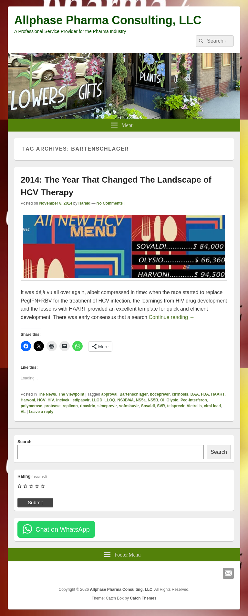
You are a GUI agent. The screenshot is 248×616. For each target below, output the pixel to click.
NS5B (153, 400)
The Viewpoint (71, 394)
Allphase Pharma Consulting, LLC (108, 20)
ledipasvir (80, 400)
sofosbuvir (129, 406)
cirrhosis (180, 394)
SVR (161, 406)
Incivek (62, 400)
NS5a (141, 400)
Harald (84, 203)
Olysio (173, 400)
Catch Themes (143, 598)
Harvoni (28, 400)
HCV (41, 400)
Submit (35, 502)
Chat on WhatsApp (63, 529)
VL (23, 411)
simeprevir (107, 406)
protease (52, 406)
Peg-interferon (194, 400)
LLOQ (109, 400)
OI (162, 400)
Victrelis (194, 406)
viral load (212, 406)
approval (109, 394)
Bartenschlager (133, 394)
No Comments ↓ (111, 203)
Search (24, 441)
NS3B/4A (125, 400)
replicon (70, 406)
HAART (218, 394)
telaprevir (176, 406)
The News (47, 394)
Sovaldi (148, 406)
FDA (205, 394)
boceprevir (160, 394)
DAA (195, 394)
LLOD (97, 400)
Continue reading (171, 317)
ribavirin (87, 406)
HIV (50, 400)
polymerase (31, 406)
